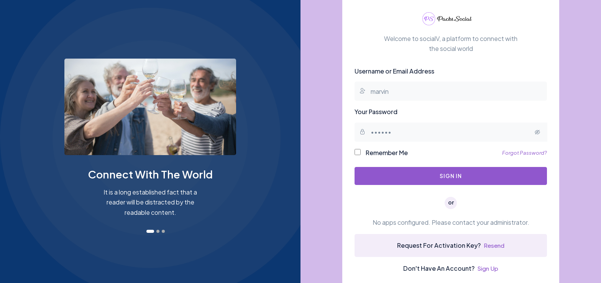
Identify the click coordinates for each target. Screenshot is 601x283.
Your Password (376, 112)
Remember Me (381, 153)
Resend (494, 246)
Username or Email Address (394, 71)
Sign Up (488, 269)
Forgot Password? (524, 153)
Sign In (450, 176)
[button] (150, 231)
